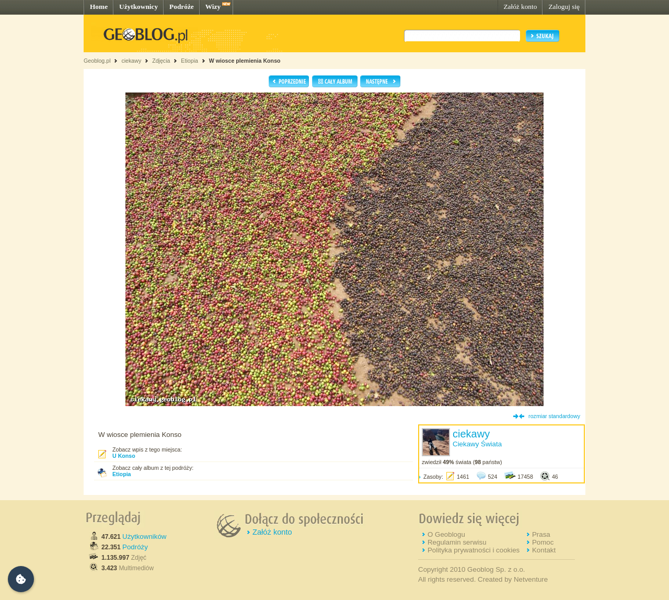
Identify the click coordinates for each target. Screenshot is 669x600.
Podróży (135, 547)
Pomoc (542, 542)
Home (99, 6)
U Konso (123, 456)
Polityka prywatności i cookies (474, 550)
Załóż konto (520, 6)
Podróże (181, 6)
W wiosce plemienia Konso (245, 60)
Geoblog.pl (97, 60)
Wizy (213, 6)
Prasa (541, 534)
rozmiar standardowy (554, 416)
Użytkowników (144, 536)
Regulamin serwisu (457, 542)
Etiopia (189, 60)
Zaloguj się (564, 6)
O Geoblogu (446, 534)
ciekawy (131, 60)
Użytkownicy (138, 6)
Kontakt (544, 550)
